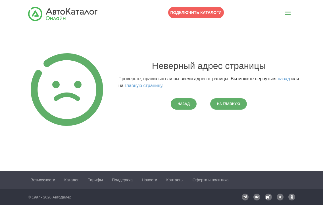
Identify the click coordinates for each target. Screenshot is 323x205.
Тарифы (95, 180)
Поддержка (122, 180)
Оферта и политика (211, 180)
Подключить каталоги (196, 12)
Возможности (43, 180)
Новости (149, 180)
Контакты (174, 180)
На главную (228, 104)
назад (284, 78)
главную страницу (143, 85)
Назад (184, 104)
